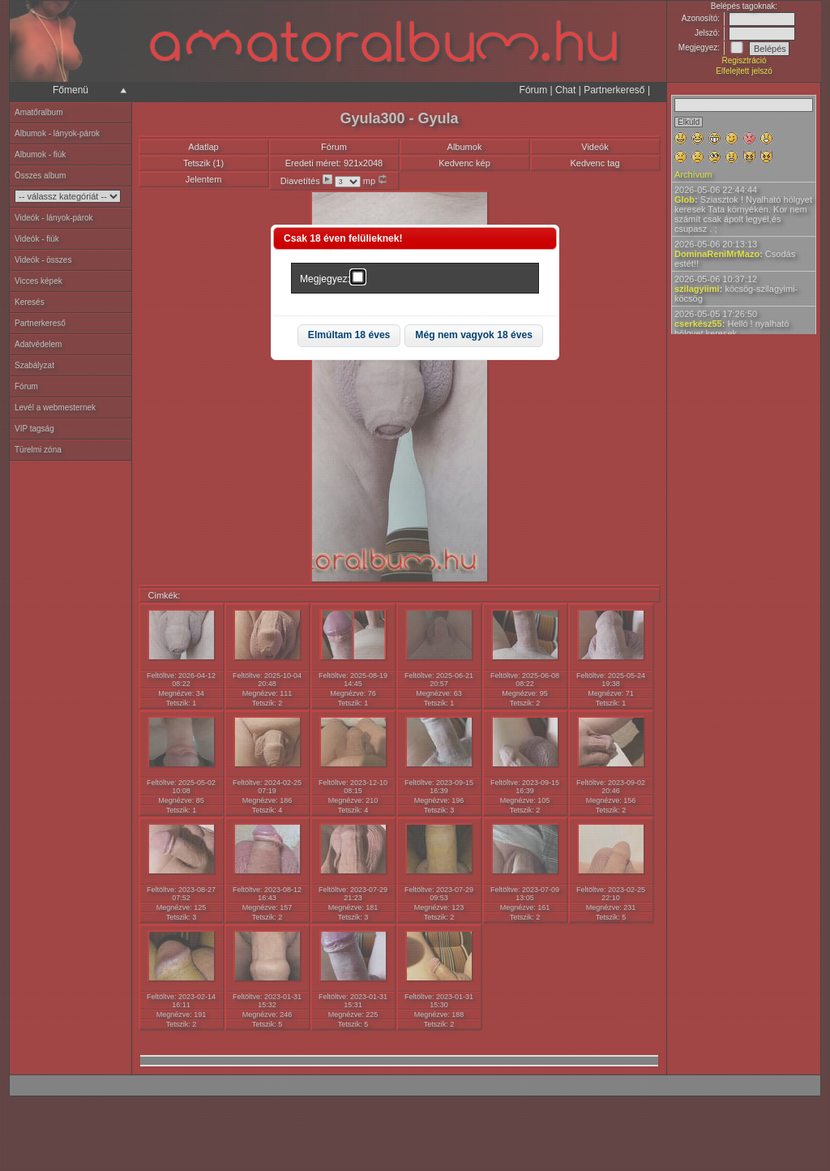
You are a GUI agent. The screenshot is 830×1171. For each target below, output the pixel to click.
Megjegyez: (325, 279)
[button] (349, 336)
